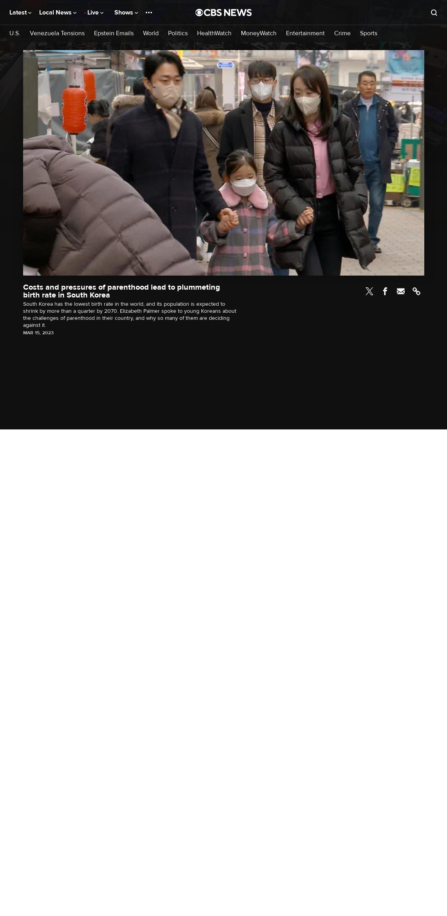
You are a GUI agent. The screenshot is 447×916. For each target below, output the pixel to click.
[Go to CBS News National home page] (223, 12)
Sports (368, 33)
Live (95, 12)
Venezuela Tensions (57, 33)
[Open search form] (434, 12)
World (151, 33)
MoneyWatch (259, 33)
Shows (126, 12)
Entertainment (305, 33)
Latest (20, 12)
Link (416, 291)
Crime (342, 33)
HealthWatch (214, 33)
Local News (57, 12)
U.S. (14, 33)
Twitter (369, 291)
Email (401, 291)
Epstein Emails (114, 33)
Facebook (385, 291)
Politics (178, 33)
